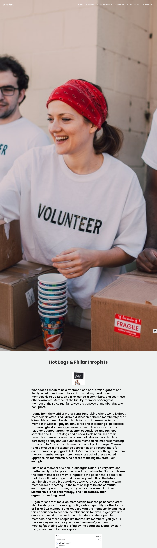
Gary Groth (92, 4)
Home (80, 4)
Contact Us (148, 4)
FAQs (136, 4)
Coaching (105, 4)
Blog (129, 4)
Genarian (119, 4)
